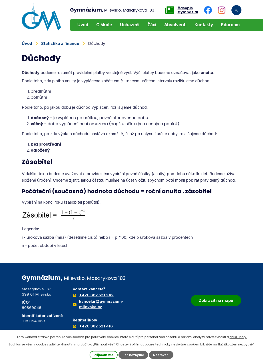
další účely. (238, 337)
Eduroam (230, 24)
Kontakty (204, 24)
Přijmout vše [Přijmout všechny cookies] (104, 355)
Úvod (82, 24)
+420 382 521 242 (96, 295)
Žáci (151, 24)
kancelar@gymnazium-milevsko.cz (101, 304)
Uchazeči (129, 24)
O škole (104, 24)
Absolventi (175, 24)
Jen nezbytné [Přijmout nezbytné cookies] (133, 355)
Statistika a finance (60, 43)
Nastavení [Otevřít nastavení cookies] (161, 355)
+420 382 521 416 (96, 326)
